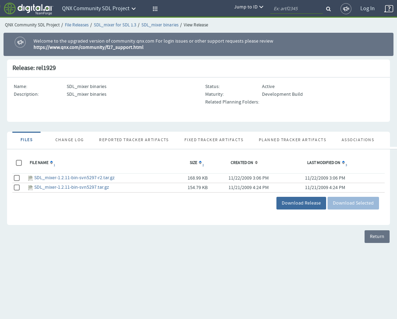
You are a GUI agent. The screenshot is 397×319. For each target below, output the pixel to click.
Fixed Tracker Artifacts (213, 140)
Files (26, 140)
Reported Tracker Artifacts (134, 140)
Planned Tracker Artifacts (292, 140)
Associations (358, 140)
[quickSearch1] (296, 9)
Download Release (301, 203)
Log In (367, 8)
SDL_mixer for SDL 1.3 (115, 25)
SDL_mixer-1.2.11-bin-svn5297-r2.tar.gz (74, 178)
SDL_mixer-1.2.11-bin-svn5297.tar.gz (71, 187)
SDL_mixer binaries (159, 25)
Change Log (69, 140)
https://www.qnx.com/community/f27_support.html (88, 47)
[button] (154, 9)
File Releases (76, 25)
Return (377, 236)
